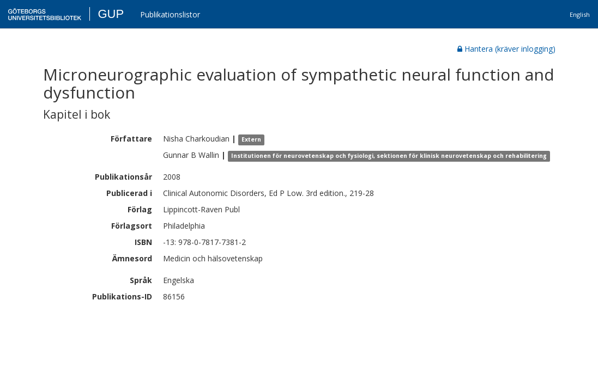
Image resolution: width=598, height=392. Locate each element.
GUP (111, 14)
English (580, 14)
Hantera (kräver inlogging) (506, 49)
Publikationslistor (170, 14)
